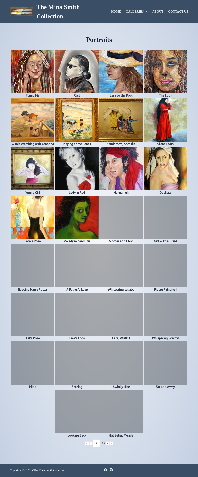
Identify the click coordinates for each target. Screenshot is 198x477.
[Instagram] (111, 469)
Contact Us (178, 11)
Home (116, 11)
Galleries (137, 11)
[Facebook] (105, 469)
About (157, 11)
